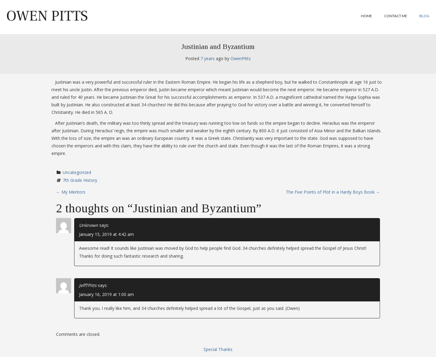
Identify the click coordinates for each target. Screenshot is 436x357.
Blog (424, 16)
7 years (207, 58)
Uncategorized (77, 172)
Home (366, 16)
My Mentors (70, 192)
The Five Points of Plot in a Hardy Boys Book (333, 192)
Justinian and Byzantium (218, 46)
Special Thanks (218, 349)
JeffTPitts (88, 285)
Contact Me (395, 16)
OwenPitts (240, 58)
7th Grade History (80, 180)
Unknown (88, 225)
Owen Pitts (47, 16)
